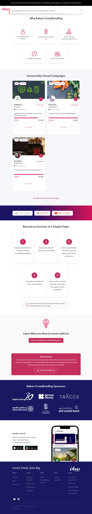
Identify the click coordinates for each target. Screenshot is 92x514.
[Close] (80, 10)
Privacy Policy (30, 483)
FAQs (14, 481)
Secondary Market (73, 487)
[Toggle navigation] (88, 9)
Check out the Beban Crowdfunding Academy (46, 340)
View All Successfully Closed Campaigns (46, 198)
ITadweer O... (18, 105)
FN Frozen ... (53, 105)
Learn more (28, 127)
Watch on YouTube (62, 213)
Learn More (42, 213)
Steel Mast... (18, 161)
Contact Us (16, 484)
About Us (15, 477)
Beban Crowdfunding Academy (44, 480)
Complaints (29, 490)
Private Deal (71, 483)
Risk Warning (30, 487)
